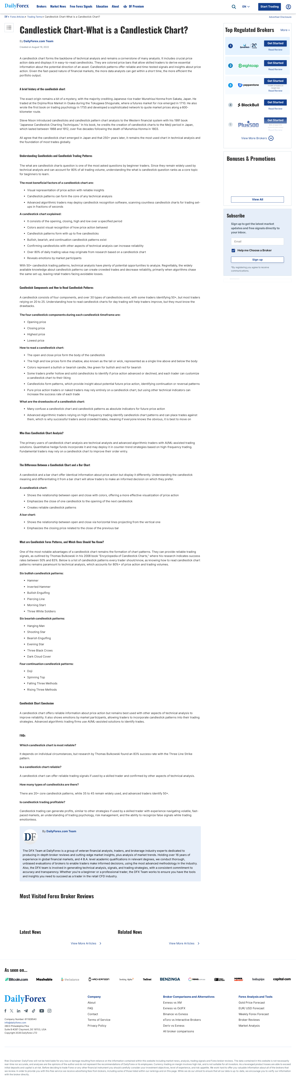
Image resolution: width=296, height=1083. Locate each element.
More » (285, 30)
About (92, 1002)
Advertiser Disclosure (280, 17)
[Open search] (234, 7)
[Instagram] (49, 1011)
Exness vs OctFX (174, 1008)
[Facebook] (5, 1010)
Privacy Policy (97, 1025)
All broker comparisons (178, 1031)
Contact (93, 1014)
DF (6, 17)
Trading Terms (34, 16)
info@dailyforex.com (15, 1022)
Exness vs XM (172, 1002)
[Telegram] (26, 1010)
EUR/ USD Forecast (251, 1008)
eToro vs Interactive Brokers (182, 1020)
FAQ (90, 1008)
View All (257, 199)
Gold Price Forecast (252, 1002)
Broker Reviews (249, 1020)
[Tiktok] (33, 1010)
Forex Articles (17, 16)
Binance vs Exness (175, 1014)
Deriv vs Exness (173, 1025)
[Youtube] (41, 1010)
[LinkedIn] (18, 1010)
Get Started (275, 43)
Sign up (257, 259)
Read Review (275, 49)
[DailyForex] (25, 999)
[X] (11, 1010)
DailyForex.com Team (61, 831)
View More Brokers (254, 138)
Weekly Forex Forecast (254, 1014)
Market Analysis (249, 1025)
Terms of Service (99, 1020)
